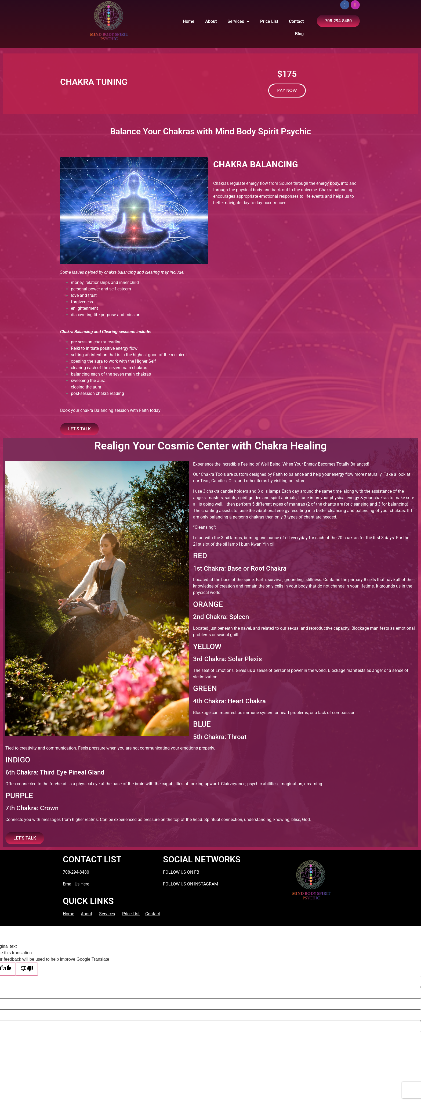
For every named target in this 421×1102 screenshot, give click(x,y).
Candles (219, 480)
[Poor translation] (27, 969)
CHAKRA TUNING (94, 82)
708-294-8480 (76, 872)
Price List (269, 21)
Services (238, 21)
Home (188, 21)
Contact (296, 21)
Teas (204, 480)
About (211, 21)
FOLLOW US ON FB (181, 872)
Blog (299, 33)
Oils (232, 480)
